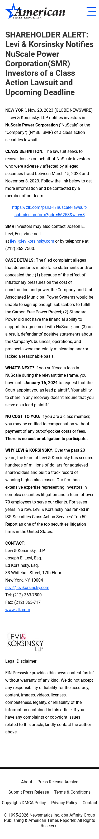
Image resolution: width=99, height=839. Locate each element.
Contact (90, 802)
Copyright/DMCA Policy (24, 802)
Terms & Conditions (72, 792)
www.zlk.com (17, 609)
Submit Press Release (28, 792)
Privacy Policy (64, 802)
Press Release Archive (57, 781)
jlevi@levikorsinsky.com (32, 241)
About (26, 781)
